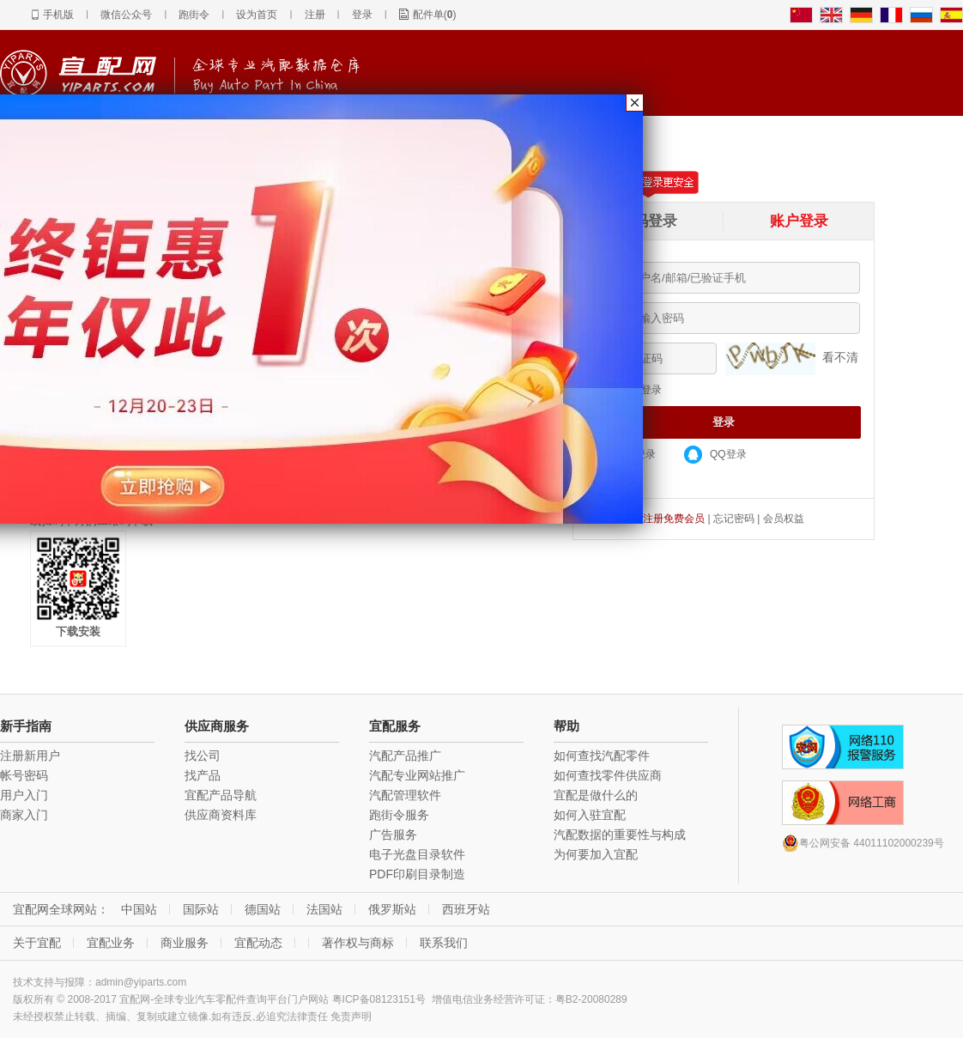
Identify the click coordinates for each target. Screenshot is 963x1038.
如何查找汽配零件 (602, 755)
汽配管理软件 (405, 795)
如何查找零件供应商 (608, 775)
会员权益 (783, 519)
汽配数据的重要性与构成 (620, 834)
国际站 (201, 909)
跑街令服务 (399, 815)
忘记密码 (733, 519)
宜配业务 (111, 943)
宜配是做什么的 (596, 795)
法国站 (324, 909)
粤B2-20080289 (591, 999)
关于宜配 (37, 943)
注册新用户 (30, 755)
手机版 (58, 15)
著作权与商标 (358, 943)
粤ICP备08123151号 (379, 999)
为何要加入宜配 (596, 854)
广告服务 (393, 834)
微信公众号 (126, 15)
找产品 (203, 775)
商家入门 (24, 815)
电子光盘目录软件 (417, 854)
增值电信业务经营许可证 (488, 999)
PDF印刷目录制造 (417, 874)
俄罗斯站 (392, 909)
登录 (362, 15)
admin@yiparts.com (140, 982)
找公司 (203, 755)
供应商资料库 (221, 815)
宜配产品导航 (221, 795)
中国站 (139, 909)
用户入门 (24, 795)
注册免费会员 (674, 519)
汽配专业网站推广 (417, 775)
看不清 (840, 357)
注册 (315, 15)
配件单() (435, 15)
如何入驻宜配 (590, 815)
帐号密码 (24, 775)
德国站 (263, 909)
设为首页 (256, 15)
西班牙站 (466, 909)
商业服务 (184, 943)
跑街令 (194, 15)
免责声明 (351, 1017)
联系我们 (444, 943)
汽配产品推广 (405, 755)
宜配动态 (258, 943)
